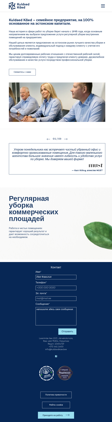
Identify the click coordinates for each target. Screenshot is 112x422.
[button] (50, 139)
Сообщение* (43, 304)
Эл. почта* (41, 293)
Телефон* (41, 283)
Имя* (38, 272)
